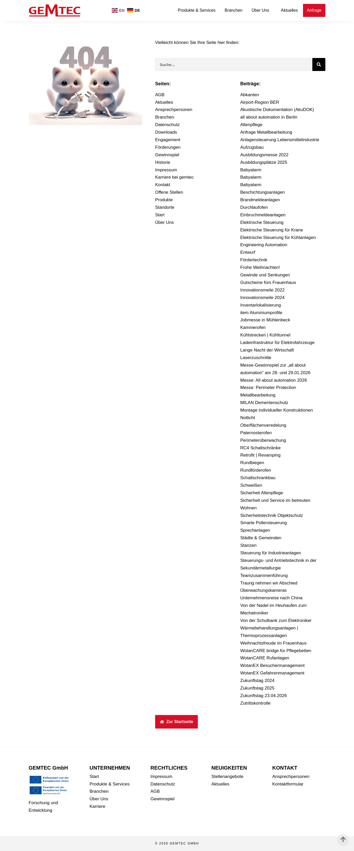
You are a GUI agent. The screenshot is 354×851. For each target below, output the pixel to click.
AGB (160, 94)
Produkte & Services (197, 10)
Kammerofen (253, 327)
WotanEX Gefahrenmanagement (272, 673)
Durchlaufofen (254, 207)
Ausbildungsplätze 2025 (263, 162)
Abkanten (249, 94)
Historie (162, 162)
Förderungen (167, 147)
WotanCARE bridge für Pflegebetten (275, 650)
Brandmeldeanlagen (260, 199)
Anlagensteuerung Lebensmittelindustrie (279, 139)
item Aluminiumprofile (261, 312)
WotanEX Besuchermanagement (272, 665)
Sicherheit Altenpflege (261, 492)
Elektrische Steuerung (261, 222)
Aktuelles (289, 10)
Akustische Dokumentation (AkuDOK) (277, 109)
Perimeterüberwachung (263, 440)
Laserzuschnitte (255, 357)
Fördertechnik (253, 259)
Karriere (97, 806)
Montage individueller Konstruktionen (276, 410)
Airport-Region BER (259, 102)
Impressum (166, 169)
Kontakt (162, 184)
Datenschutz (167, 124)
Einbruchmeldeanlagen (263, 214)
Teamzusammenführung (264, 575)
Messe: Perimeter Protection (268, 387)
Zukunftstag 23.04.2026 (263, 695)
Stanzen (248, 545)
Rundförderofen (255, 470)
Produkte (164, 199)
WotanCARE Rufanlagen (264, 657)
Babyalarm (250, 169)
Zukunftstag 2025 (257, 688)
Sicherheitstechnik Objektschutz (271, 515)
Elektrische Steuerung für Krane (271, 230)
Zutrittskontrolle (255, 703)
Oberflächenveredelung (263, 425)
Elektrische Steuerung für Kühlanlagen (278, 237)
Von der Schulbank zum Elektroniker (276, 620)
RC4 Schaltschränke (260, 447)
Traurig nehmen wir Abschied (269, 583)
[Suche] (318, 64)
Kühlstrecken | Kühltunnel (265, 335)
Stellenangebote (227, 776)
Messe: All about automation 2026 (273, 380)
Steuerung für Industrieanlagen (270, 552)
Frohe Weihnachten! (260, 267)
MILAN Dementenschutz (264, 402)
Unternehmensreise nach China (271, 597)
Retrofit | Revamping (260, 455)
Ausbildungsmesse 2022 (264, 154)
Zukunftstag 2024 (257, 680)
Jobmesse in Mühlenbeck (265, 319)
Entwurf (247, 252)
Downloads (166, 132)
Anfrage (314, 10)
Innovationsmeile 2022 (262, 290)
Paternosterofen (256, 432)
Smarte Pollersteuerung (263, 522)
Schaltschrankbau (257, 477)
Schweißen (251, 485)
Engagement (167, 139)
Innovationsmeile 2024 (262, 297)
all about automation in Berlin (268, 117)
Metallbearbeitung (257, 395)
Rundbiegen (252, 462)
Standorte (164, 207)
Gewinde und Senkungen (265, 274)
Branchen (234, 10)
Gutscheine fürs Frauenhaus (268, 282)
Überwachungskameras (263, 590)
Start (160, 214)
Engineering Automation (263, 244)
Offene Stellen (169, 192)
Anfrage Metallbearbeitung (266, 132)
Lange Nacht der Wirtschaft (267, 350)
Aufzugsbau (252, 147)
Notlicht (247, 417)
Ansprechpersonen (173, 109)
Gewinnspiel (167, 154)
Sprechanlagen (255, 530)
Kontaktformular (288, 784)
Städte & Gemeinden (260, 537)
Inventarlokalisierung (260, 305)
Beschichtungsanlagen (262, 192)
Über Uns (261, 10)
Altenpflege (251, 124)
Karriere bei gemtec (174, 177)
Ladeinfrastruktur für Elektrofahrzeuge (277, 342)
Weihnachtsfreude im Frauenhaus (273, 643)
